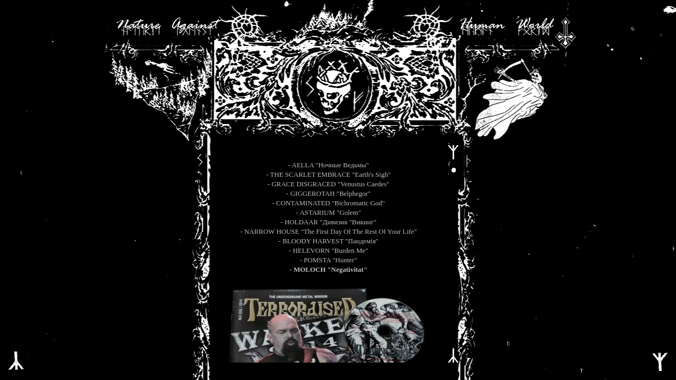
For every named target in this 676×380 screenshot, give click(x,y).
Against (194, 25)
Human (481, 25)
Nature (138, 25)
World (533, 25)
